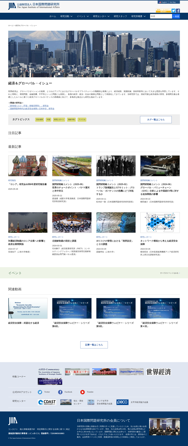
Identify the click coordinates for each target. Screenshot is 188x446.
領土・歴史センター (78, 402)
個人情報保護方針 (27, 429)
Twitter (47, 392)
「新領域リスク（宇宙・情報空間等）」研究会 (28, 106)
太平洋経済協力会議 (139, 402)
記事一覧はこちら (94, 345)
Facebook (68, 392)
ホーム (52, 16)
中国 (48, 119)
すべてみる (169, 273)
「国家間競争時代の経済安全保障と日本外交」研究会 (31, 108)
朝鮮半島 (71, 119)
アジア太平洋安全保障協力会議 (104, 402)
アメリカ (82, 119)
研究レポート (59, 119)
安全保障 (39, 119)
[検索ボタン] (176, 16)
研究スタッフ (120, 16)
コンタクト (13, 429)
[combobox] (161, 16)
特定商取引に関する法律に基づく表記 (53, 429)
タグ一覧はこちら (156, 119)
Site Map (173, 2)
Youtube (90, 392)
